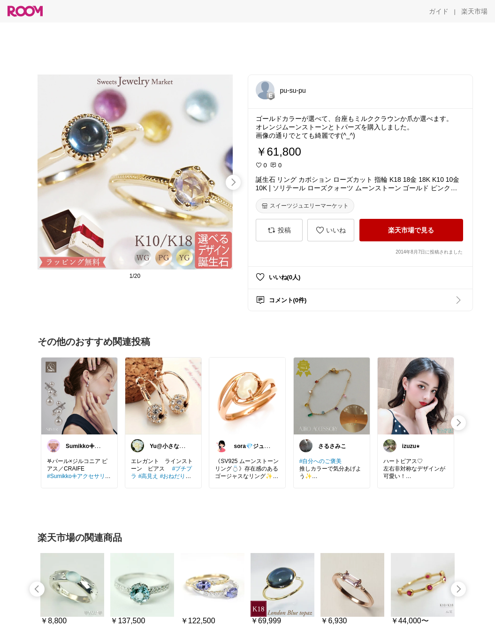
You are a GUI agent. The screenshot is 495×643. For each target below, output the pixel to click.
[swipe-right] (233, 182)
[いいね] (330, 230)
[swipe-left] (37, 589)
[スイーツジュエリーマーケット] (305, 205)
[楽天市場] (474, 11)
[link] (79, 396)
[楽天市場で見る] (411, 230)
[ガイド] (439, 11)
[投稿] (279, 230)
